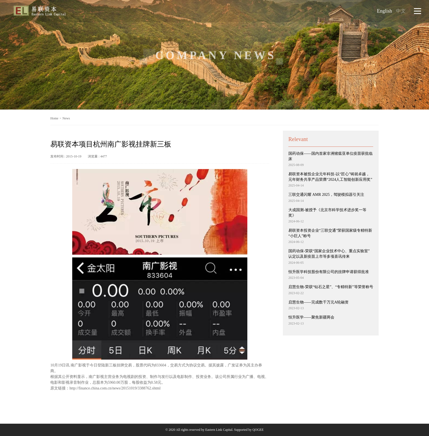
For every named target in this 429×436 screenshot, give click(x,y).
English (384, 11)
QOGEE (258, 430)
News (66, 118)
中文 (401, 11)
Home (54, 118)
